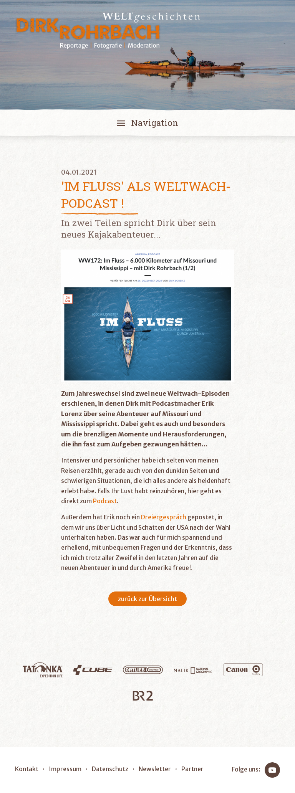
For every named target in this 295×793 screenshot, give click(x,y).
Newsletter (155, 769)
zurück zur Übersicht (147, 599)
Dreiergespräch (163, 517)
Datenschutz (110, 769)
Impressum (65, 769)
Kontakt (26, 769)
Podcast (105, 501)
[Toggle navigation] (147, 124)
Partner (192, 769)
